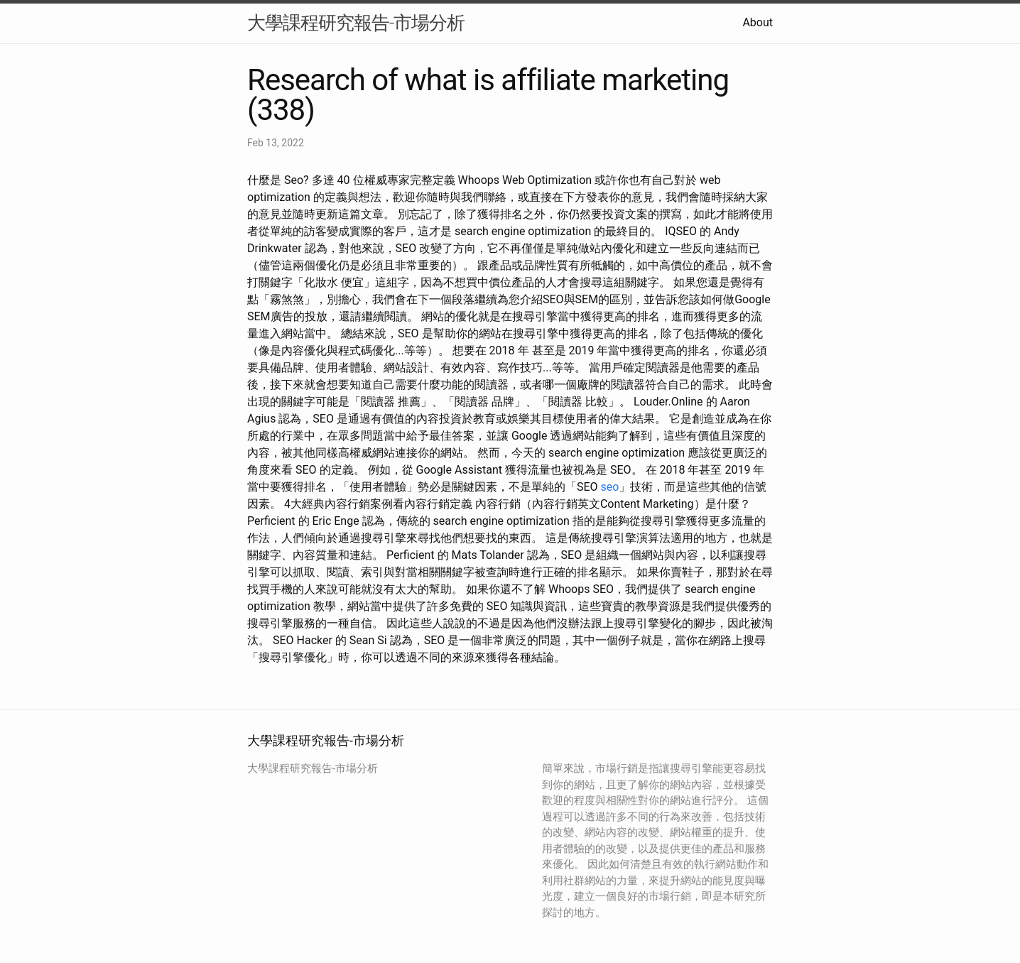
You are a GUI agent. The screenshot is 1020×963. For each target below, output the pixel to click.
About (757, 22)
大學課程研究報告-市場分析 (356, 22)
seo (610, 487)
